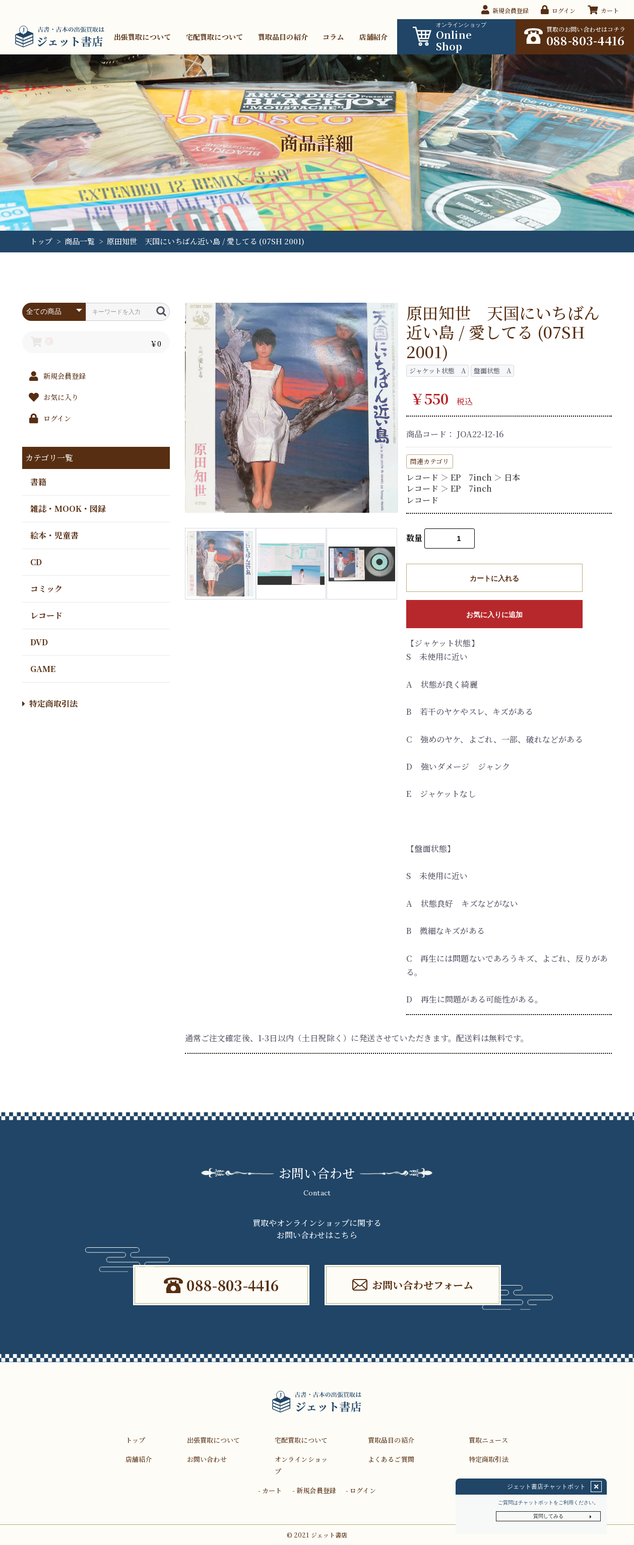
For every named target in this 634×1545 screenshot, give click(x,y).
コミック (46, 588)
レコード (46, 615)
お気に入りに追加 (494, 615)
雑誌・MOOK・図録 (68, 508)
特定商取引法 (50, 703)
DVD (39, 641)
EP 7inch (471, 477)
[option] (292, 408)
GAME (42, 668)
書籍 (38, 481)
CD (36, 561)
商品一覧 (80, 241)
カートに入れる (494, 578)
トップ (41, 241)
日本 (512, 477)
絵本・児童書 (54, 535)
